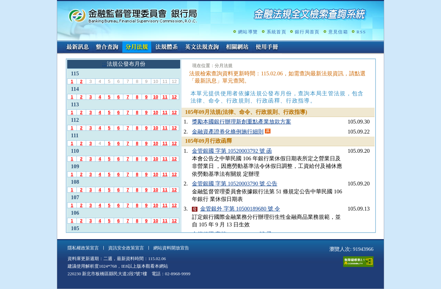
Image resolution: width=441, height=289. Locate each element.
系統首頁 (276, 31)
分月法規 (137, 47)
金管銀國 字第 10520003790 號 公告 (234, 183)
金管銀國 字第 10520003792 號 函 (232, 151)
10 (155, 96)
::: (59, 43)
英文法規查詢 (202, 47)
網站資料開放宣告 (171, 247)
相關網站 (237, 47)
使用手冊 (267, 47)
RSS (361, 31)
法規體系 (166, 47)
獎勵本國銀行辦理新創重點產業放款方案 (241, 122)
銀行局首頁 (307, 31)
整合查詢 (107, 47)
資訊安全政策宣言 (126, 247)
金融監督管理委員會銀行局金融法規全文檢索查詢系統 (133, 15)
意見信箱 (338, 31)
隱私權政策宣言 (83, 247)
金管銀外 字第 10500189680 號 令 (240, 209)
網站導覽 (248, 31)
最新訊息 (77, 47)
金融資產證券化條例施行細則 (228, 132)
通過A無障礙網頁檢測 (358, 261)
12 (174, 96)
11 (164, 96)
